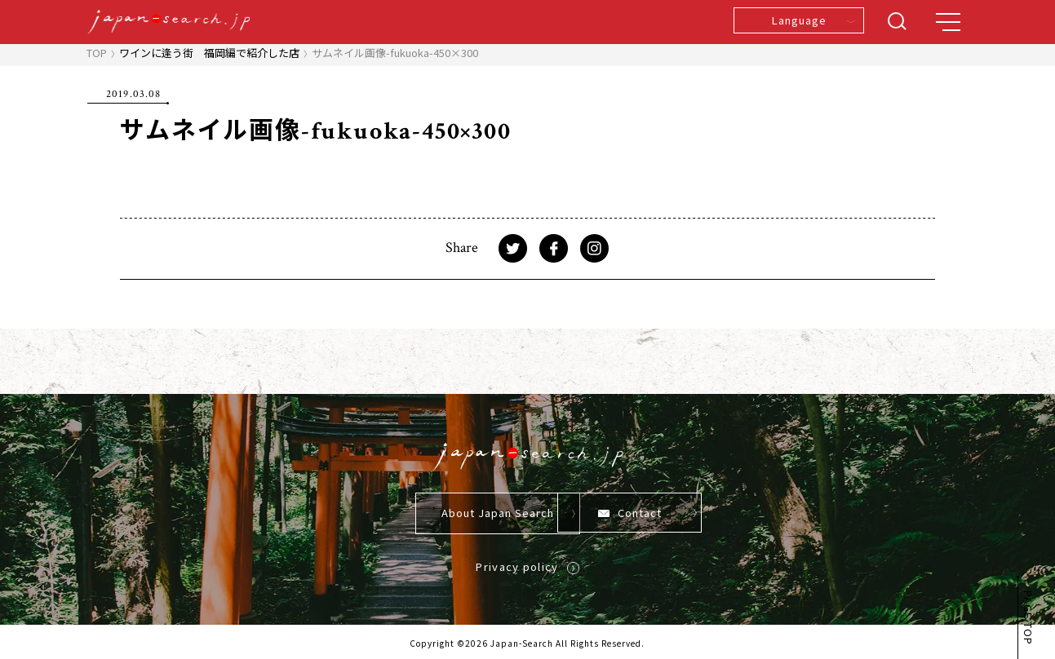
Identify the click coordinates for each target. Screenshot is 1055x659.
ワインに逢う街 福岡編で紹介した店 (209, 52)
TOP (96, 52)
